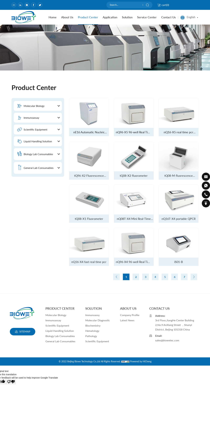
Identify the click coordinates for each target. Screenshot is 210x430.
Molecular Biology (55, 315)
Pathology (91, 336)
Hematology (92, 330)
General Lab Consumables (60, 341)
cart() (163, 4)
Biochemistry (92, 325)
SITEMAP (22, 331)
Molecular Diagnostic (97, 320)
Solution (127, 17)
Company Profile (129, 315)
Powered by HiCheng (140, 361)
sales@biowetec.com (167, 340)
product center (88, 17)
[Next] (194, 277)
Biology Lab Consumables (60, 336)
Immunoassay (53, 320)
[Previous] (116, 277)
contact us (168, 17)
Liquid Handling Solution (59, 330)
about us (67, 17)
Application (110, 17)
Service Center (147, 17)
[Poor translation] (11, 381)
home (53, 17)
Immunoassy (92, 315)
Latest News (127, 320)
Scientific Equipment (57, 325)
